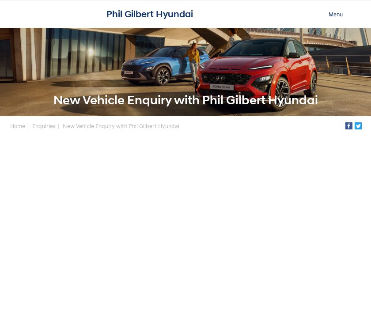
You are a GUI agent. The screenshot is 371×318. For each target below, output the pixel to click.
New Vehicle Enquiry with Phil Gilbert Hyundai (121, 125)
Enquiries (44, 125)
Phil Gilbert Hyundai (149, 14)
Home (17, 125)
